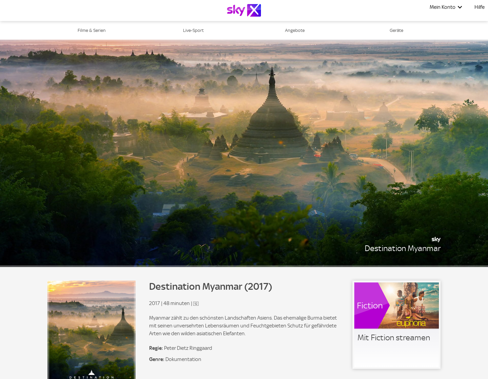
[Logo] (244, 10)
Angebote (295, 30)
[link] (396, 325)
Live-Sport (193, 30)
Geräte (396, 30)
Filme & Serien (92, 30)
